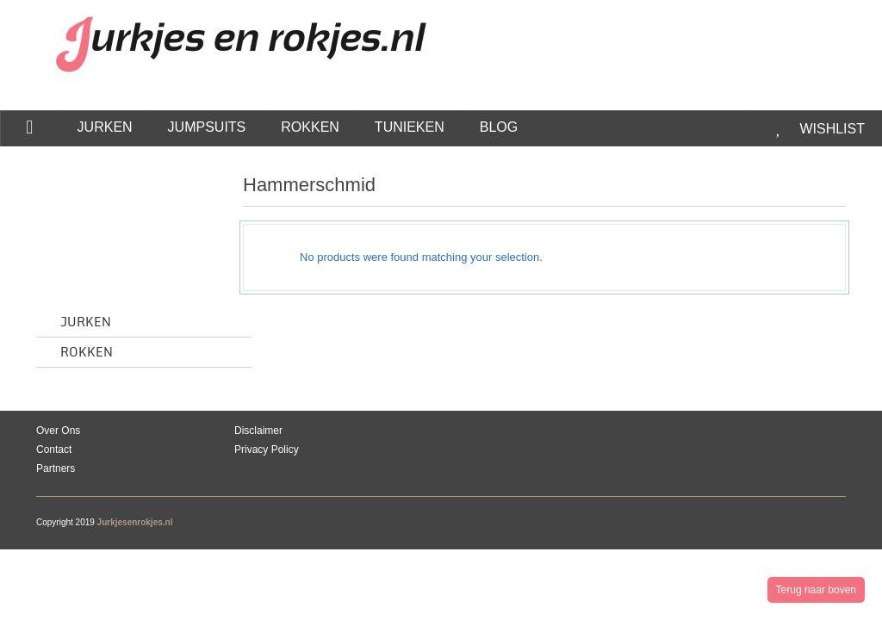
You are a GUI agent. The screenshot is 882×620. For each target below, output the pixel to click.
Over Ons (58, 431)
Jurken (85, 322)
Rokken (86, 353)
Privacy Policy (266, 449)
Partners (55, 468)
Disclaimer (258, 431)
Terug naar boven (816, 590)
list (821, 189)
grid (791, 189)
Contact (53, 449)
